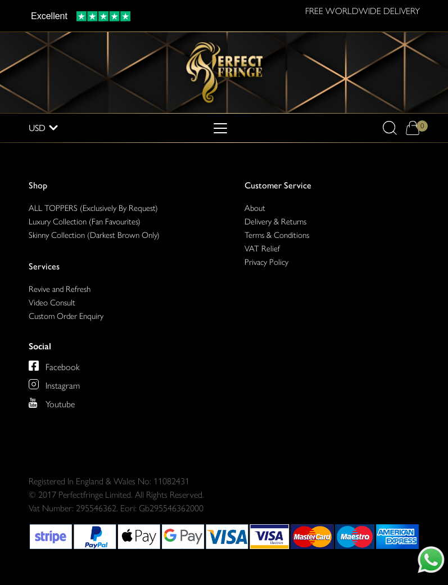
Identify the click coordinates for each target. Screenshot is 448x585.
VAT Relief (262, 249)
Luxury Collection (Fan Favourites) (85, 222)
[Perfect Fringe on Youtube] (52, 403)
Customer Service (278, 185)
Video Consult (52, 303)
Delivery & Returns (275, 222)
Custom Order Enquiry (66, 316)
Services (44, 266)
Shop (38, 185)
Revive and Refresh (59, 289)
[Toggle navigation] (220, 128)
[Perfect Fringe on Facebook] (54, 366)
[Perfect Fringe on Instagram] (54, 384)
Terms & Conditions (277, 235)
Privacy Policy (266, 262)
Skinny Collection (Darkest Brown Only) (94, 235)
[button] (390, 128)
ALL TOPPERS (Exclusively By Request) (93, 208)
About (255, 208)
